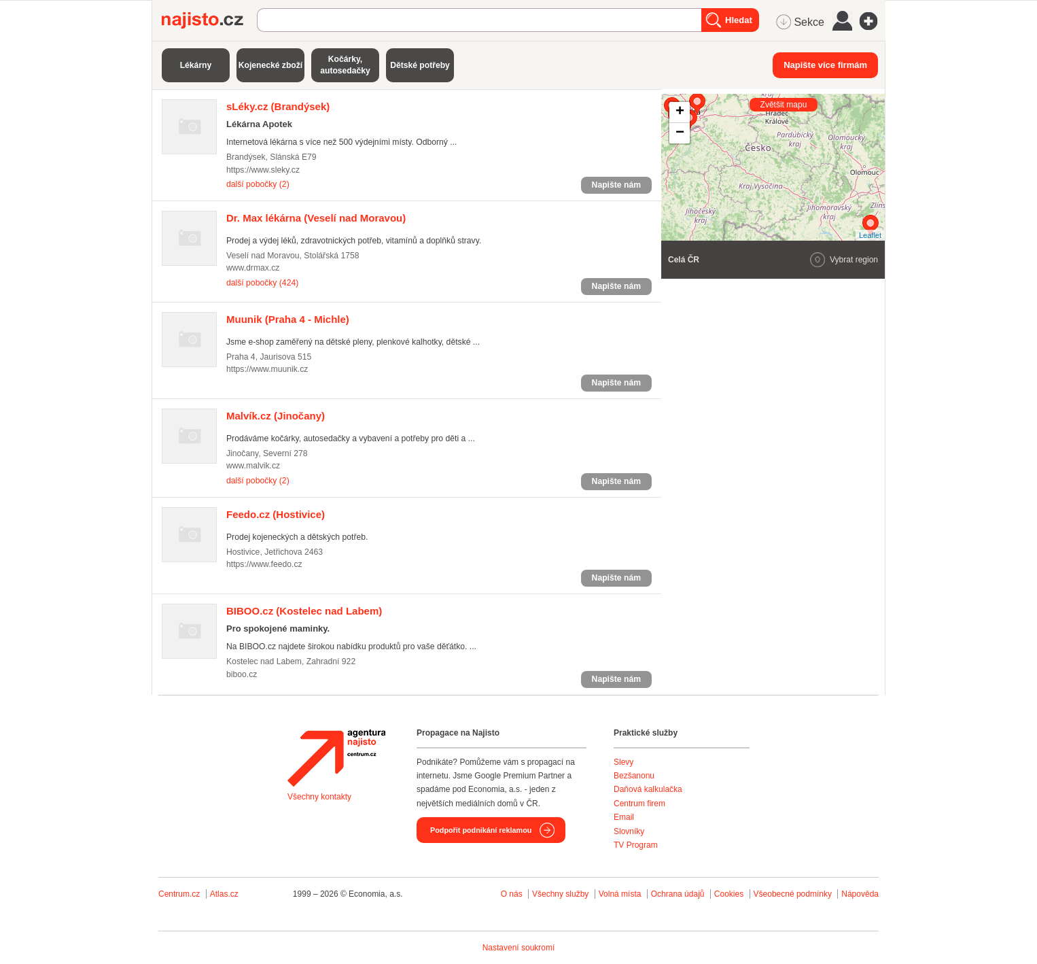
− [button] (679, 133)
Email (624, 817)
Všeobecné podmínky (793, 894)
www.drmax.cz (252, 268)
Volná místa (620, 894)
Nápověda (860, 894)
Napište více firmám (825, 65)
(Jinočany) (275, 415)
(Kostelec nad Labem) (304, 611)
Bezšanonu (634, 775)
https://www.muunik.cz (267, 369)
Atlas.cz (224, 894)
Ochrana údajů (678, 894)
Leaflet (870, 235)
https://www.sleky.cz (263, 170)
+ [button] (679, 112)
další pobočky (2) (257, 184)
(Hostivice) (275, 514)
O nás (512, 894)
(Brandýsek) (278, 106)
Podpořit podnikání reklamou (480, 830)
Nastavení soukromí (518, 947)
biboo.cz (241, 674)
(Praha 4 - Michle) (287, 319)
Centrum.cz (179, 894)
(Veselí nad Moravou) (316, 218)
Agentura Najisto (336, 758)
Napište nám (616, 185)
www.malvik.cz (253, 465)
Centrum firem (639, 803)
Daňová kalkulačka (648, 789)
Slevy (623, 762)
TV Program (636, 845)
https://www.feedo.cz (264, 564)
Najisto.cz (209, 20)
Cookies (728, 894)
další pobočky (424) (262, 283)
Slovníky (629, 831)
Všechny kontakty (319, 797)
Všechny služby (561, 894)
